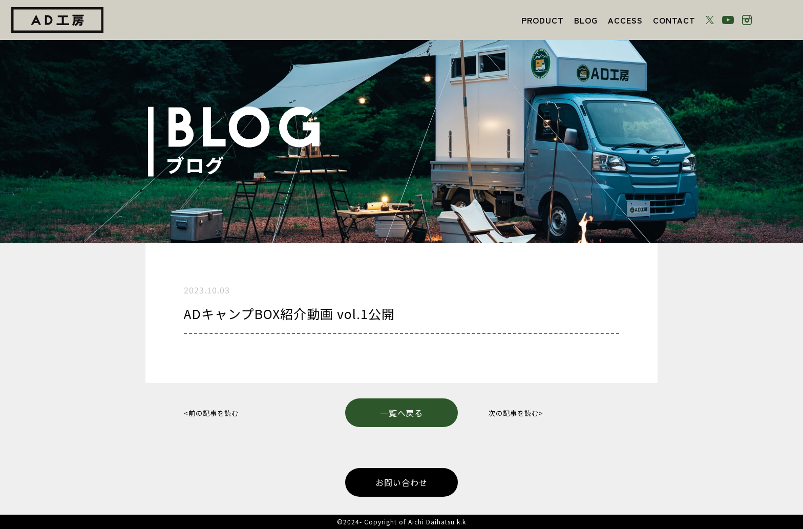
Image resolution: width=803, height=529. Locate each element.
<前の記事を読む (211, 413)
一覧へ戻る (402, 413)
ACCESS (625, 20)
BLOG (586, 20)
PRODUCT (542, 20)
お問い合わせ (401, 482)
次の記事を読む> (516, 413)
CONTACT (674, 20)
